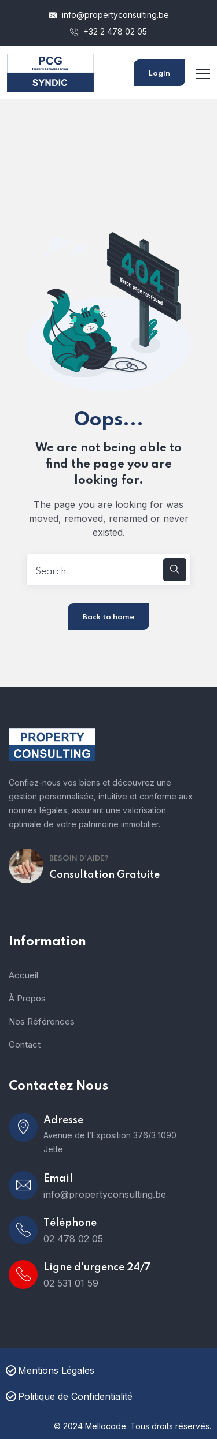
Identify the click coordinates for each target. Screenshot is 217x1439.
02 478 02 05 (73, 1238)
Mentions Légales (50, 1370)
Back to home (108, 617)
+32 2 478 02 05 (108, 31)
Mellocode (105, 1426)
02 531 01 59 (70, 1283)
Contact (25, 1044)
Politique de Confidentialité (69, 1396)
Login (159, 73)
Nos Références (42, 1021)
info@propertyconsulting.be (109, 15)
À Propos (27, 998)
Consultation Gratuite (104, 875)
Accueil (23, 975)
